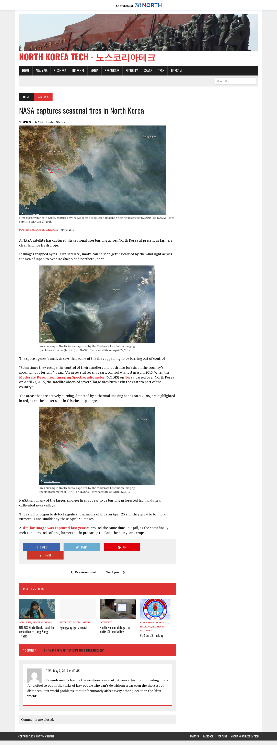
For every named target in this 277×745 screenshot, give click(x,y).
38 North (105, 740)
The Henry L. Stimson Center (147, 740)
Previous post (83, 559)
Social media (81, 609)
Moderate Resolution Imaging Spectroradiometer (61, 377)
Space (147, 71)
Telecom (175, 71)
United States (54, 122)
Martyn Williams (45, 229)
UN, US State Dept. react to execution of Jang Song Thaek (35, 619)
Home (25, 71)
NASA (38, 122)
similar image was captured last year (53, 523)
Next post (115, 559)
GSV (47, 658)
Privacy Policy (177, 740)
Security (131, 71)
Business (59, 71)
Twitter (194, 724)
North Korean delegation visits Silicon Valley (114, 617)
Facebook (208, 724)
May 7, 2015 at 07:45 (65, 658)
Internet (77, 71)
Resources (111, 71)
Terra (129, 377)
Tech (160, 71)
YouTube (222, 724)
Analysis (41, 71)
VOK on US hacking (152, 622)
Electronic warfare (154, 609)
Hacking (145, 613)
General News (41, 609)
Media (94, 71)
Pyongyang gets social (73, 614)
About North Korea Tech (245, 724)
